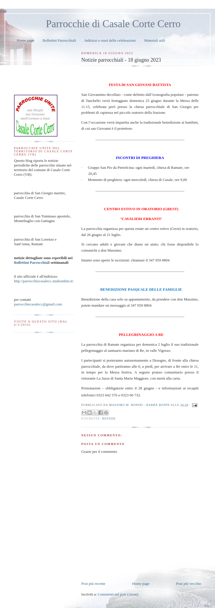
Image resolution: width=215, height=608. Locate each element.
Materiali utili (154, 40)
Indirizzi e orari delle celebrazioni (110, 40)
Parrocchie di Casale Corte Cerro (113, 24)
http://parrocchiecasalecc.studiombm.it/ (44, 281)
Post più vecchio (188, 583)
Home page (25, 40)
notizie (109, 418)
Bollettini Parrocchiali (59, 40)
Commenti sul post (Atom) (118, 594)
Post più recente (93, 583)
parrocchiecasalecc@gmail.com (38, 304)
